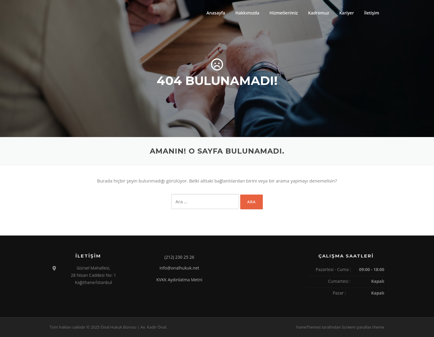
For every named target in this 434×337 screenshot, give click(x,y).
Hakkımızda (247, 13)
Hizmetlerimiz (283, 13)
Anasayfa (215, 13)
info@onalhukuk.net (179, 268)
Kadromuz (318, 13)
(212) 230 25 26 (179, 257)
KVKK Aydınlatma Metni (179, 279)
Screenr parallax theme (363, 327)
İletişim (371, 13)
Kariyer (346, 13)
